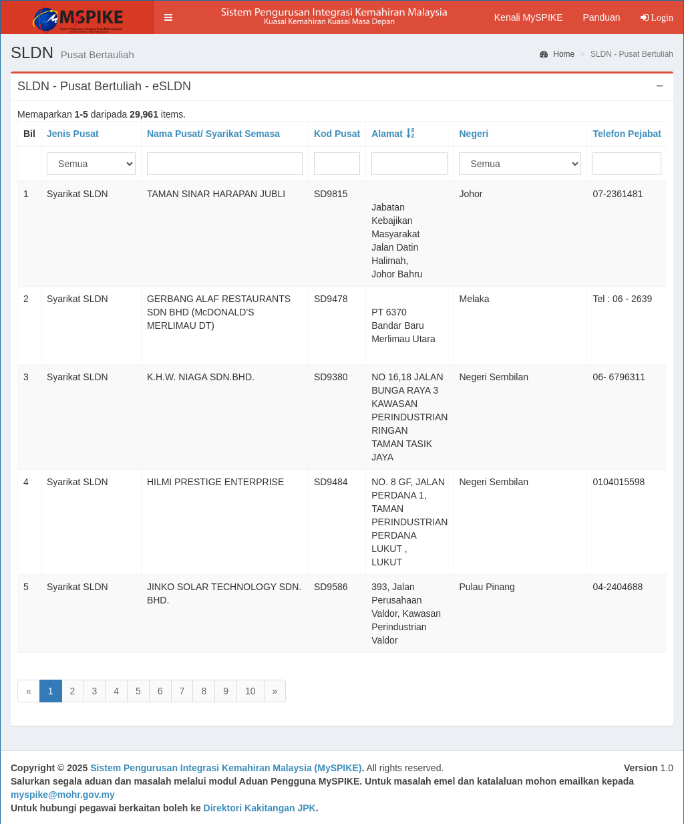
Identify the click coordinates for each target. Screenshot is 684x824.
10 (250, 691)
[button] (168, 17)
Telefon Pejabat (626, 133)
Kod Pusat (337, 133)
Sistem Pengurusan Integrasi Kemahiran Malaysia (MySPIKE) (225, 768)
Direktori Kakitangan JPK (260, 808)
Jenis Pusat (73, 133)
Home (557, 54)
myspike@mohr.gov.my (63, 794)
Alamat (387, 133)
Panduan (601, 17)
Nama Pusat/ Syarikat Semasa (213, 133)
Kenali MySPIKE (528, 17)
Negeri (473, 133)
